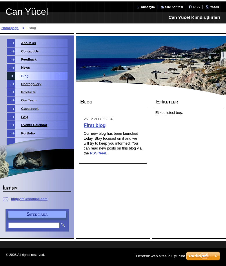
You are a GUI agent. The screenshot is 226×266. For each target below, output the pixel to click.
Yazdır (214, 7)
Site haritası (174, 7)
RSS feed (98, 153)
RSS (196, 7)
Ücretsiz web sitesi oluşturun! (160, 256)
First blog (95, 125)
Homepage (10, 28)
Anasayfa (148, 7)
